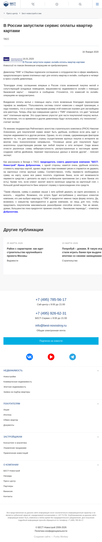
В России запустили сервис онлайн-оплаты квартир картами (54, 62)
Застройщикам (12, 437)
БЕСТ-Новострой (11, 471)
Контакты (7, 496)
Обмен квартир (10, 420)
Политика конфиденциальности (51, 531)
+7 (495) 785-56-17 (51, 299)
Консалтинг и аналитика (15, 443)
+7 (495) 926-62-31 (51, 313)
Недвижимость (13, 370)
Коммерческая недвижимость (17, 381)
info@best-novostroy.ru (51, 325)
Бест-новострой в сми (31, 13)
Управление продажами (14, 448)
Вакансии (8, 491)
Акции (6, 409)
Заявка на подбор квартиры (16, 392)
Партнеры (8, 486)
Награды (7, 476)
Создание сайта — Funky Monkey (51, 536)
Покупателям (11, 403)
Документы (8, 425)
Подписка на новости (51, 341)
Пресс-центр (12, 13)
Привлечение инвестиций (15, 453)
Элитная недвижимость (14, 387)
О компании (10, 465)
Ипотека (7, 415)
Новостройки (9, 376)
